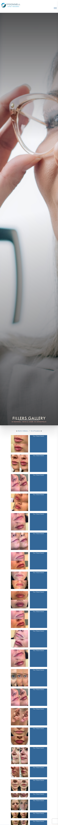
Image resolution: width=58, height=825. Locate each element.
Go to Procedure (36, 431)
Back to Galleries (22, 431)
